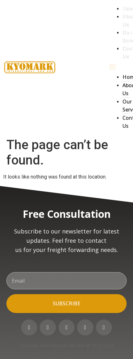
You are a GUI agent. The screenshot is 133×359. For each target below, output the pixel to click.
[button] (120, 67)
